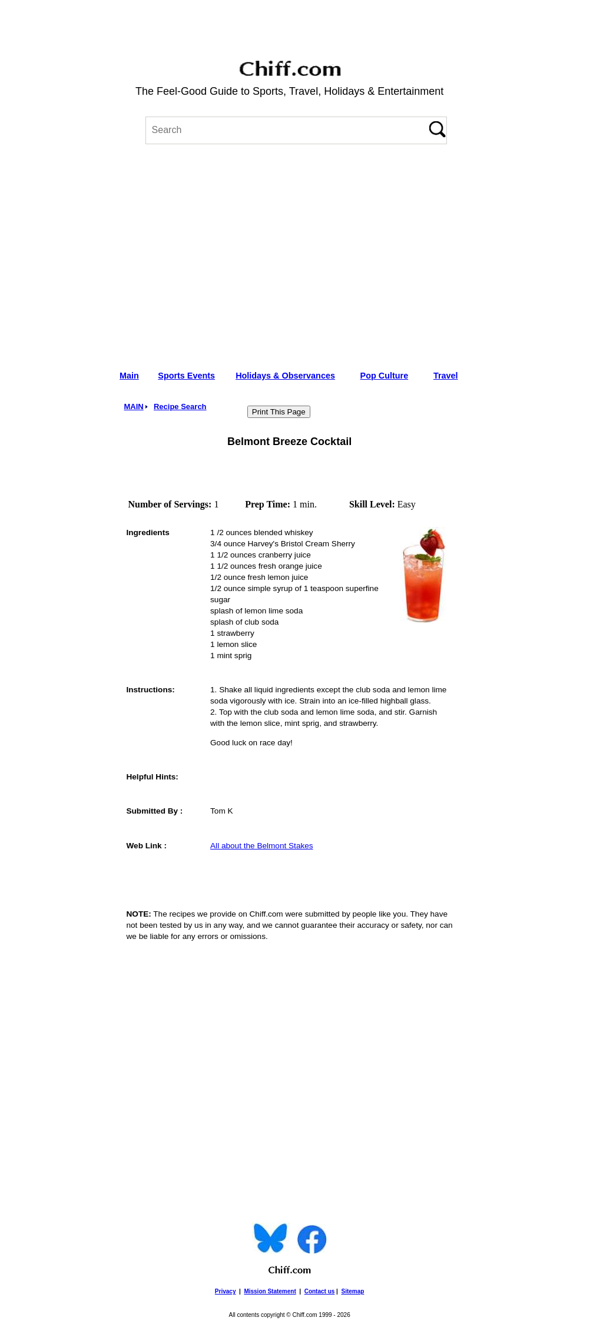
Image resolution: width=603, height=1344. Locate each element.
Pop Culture (384, 375)
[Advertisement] (289, 253)
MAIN (133, 406)
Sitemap (352, 1291)
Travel (445, 375)
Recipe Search (180, 406)
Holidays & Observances (285, 375)
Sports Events (186, 375)
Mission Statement (270, 1291)
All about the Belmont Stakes (261, 845)
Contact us (319, 1291)
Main (129, 375)
